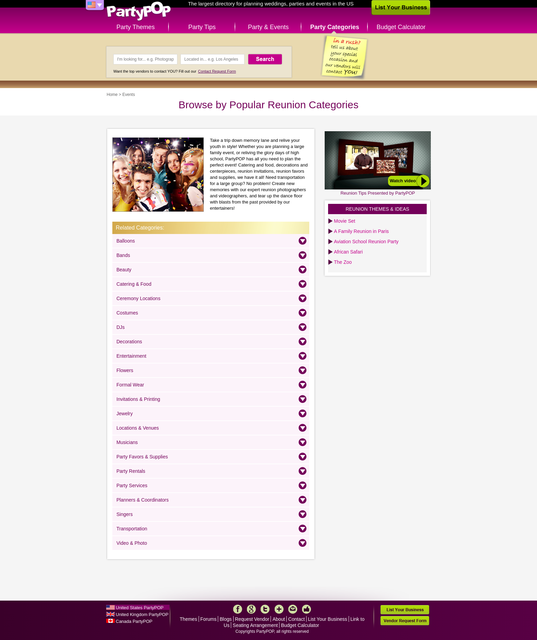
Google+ (251, 609)
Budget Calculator (401, 27)
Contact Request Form (217, 71)
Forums (208, 619)
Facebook (237, 609)
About (279, 619)
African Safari (348, 252)
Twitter (265, 609)
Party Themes (135, 27)
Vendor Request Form (404, 621)
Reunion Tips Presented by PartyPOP (377, 193)
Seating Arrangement (255, 625)
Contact (296, 619)
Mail (292, 609)
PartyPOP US (138, 11)
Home (112, 94)
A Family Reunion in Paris (361, 231)
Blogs (226, 619)
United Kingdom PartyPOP (142, 614)
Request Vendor (252, 619)
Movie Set (344, 221)
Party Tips (202, 27)
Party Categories (334, 27)
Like (306, 609)
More (279, 609)
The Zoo (343, 262)
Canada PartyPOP (134, 621)
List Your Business (327, 619)
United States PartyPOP (139, 607)
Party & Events (268, 27)
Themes (188, 619)
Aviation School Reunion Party (366, 241)
